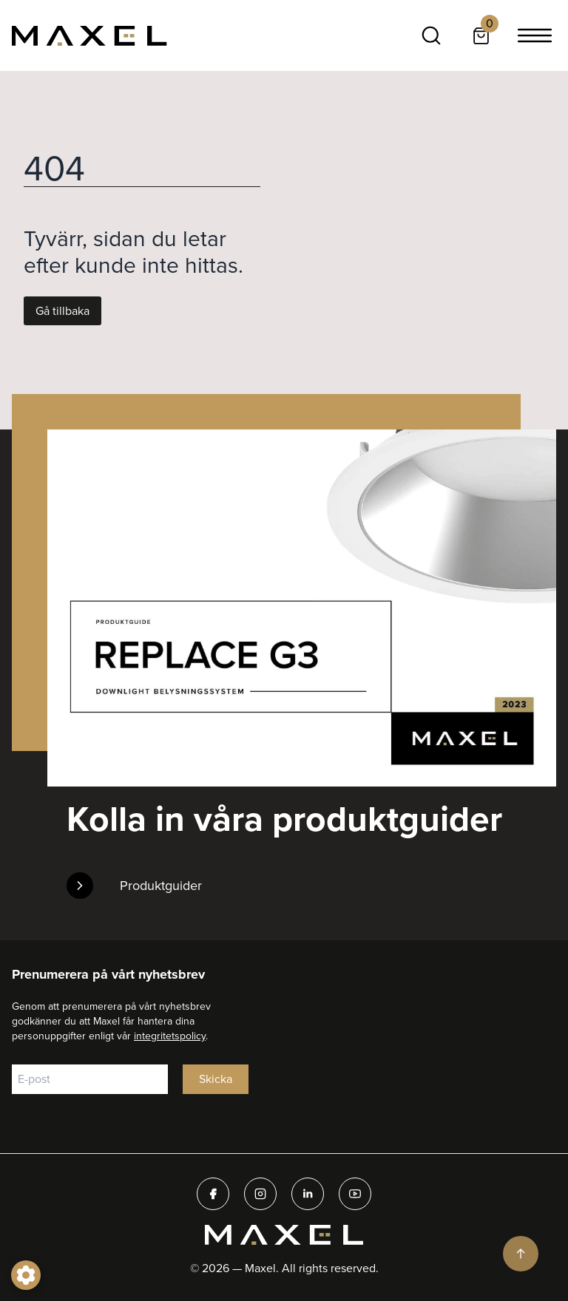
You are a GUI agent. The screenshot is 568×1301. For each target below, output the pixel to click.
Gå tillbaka (62, 310)
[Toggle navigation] (534, 35)
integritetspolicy (170, 1036)
